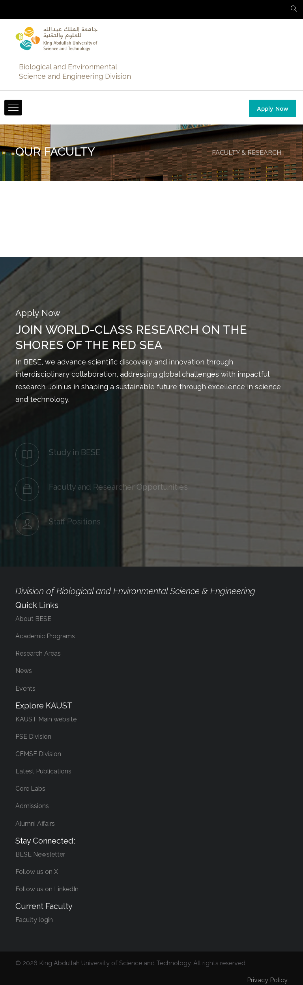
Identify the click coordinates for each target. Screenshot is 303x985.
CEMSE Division (38, 754)
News (23, 671)
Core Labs (30, 788)
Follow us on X (36, 871)
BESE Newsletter (40, 854)
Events (25, 688)
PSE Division (33, 736)
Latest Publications (43, 771)
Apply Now (272, 108)
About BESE (33, 619)
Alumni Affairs (35, 823)
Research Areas (38, 653)
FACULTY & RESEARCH (246, 152)
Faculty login (34, 920)
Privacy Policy (267, 980)
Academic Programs (45, 636)
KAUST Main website (46, 719)
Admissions (32, 806)
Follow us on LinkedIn (47, 889)
